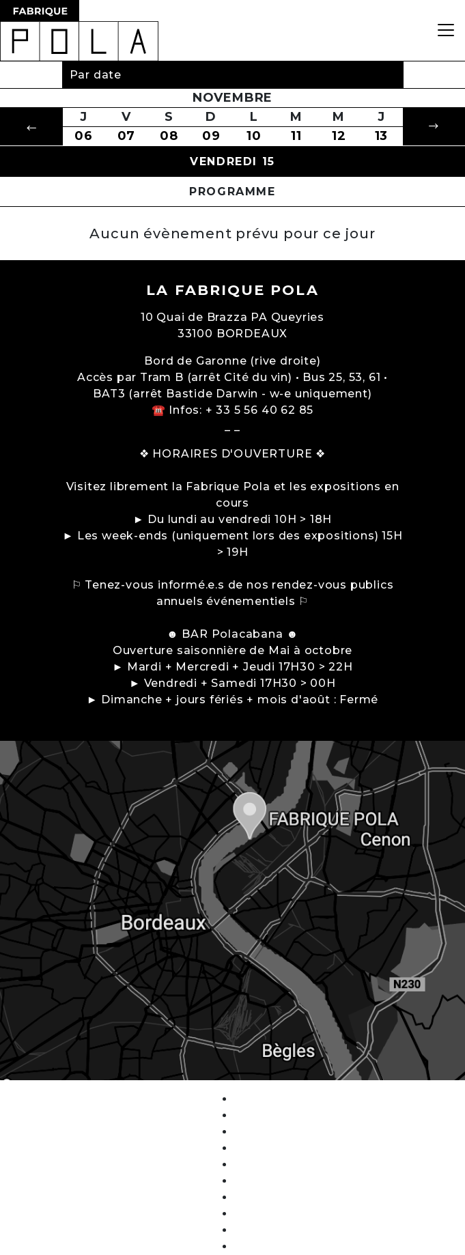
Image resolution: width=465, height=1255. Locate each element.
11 (296, 135)
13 (382, 135)
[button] (31, 126)
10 (254, 135)
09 (211, 135)
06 (83, 135)
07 (126, 135)
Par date (96, 74)
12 (339, 135)
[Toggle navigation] (446, 30)
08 (169, 135)
